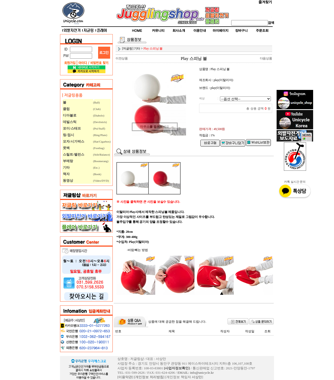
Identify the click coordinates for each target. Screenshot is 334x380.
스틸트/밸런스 (73, 154)
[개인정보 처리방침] (149, 377)
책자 (66, 174)
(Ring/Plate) (100, 135)
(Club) (97, 109)
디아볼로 (69, 115)
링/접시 (68, 135)
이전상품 (122, 58)
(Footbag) (98, 148)
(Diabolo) (98, 115)
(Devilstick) (100, 122)
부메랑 (67, 161)
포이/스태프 (71, 128)
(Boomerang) (101, 161)
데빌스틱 (69, 122)
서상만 (197, 377)
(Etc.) (96, 167)
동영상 (67, 180)
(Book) (97, 174)
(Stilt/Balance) (101, 154)
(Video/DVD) (101, 180)
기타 (66, 167)
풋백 (66, 148)
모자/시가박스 (73, 141)
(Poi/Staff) (99, 128)
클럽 (66, 109)
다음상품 (266, 58)
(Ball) (96, 102)
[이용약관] (125, 377)
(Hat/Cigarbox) (102, 141)
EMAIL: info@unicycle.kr (195, 373)
